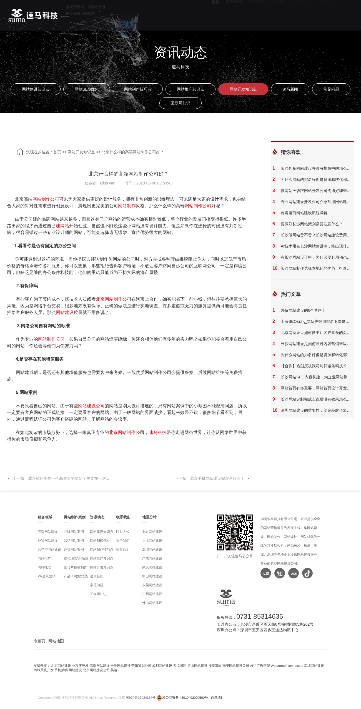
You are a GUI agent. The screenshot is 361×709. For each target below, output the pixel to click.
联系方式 (122, 532)
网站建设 (65, 312)
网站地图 (56, 641)
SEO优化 (300, 14)
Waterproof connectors (287, 665)
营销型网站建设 (49, 549)
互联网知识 (180, 103)
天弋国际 (179, 665)
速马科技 (158, 432)
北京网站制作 (109, 299)
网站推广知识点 (190, 89)
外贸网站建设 (48, 541)
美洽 (114, 670)
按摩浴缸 (215, 665)
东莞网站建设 (152, 585)
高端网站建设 (48, 532)
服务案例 (255, 14)
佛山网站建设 (152, 603)
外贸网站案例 (74, 549)
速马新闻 (290, 89)
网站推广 (44, 558)
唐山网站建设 (197, 665)
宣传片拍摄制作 (75, 567)
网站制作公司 (45, 199)
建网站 (62, 225)
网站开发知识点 (243, 89)
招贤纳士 (122, 549)
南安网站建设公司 (235, 665)
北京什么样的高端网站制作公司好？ (133, 152)
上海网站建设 (152, 541)
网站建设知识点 (35, 89)
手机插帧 (61, 670)
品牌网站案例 (74, 532)
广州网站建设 (152, 594)
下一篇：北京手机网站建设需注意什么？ (212, 478)
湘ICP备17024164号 (141, 697)
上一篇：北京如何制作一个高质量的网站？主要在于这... (58, 478)
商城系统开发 (44, 670)
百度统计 (217, 697)
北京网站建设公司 (96, 670)
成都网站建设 (162, 665)
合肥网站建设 (121, 665)
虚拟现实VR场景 (76, 558)
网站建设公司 (91, 405)
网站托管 (44, 567)
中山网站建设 (152, 576)
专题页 (39, 641)
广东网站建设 (152, 558)
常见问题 (331, 89)
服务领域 (233, 14)
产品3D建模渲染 (76, 576)
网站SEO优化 (87, 89)
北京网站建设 (152, 532)
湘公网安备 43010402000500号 (185, 697)
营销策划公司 (141, 665)
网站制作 (127, 205)
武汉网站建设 (152, 567)
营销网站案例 (74, 541)
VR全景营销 (47, 576)
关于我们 (122, 541)
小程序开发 (80, 665)
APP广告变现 (260, 665)
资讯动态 (278, 14)
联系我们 (323, 14)
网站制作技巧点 (137, 89)
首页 (215, 14)
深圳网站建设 (152, 549)
